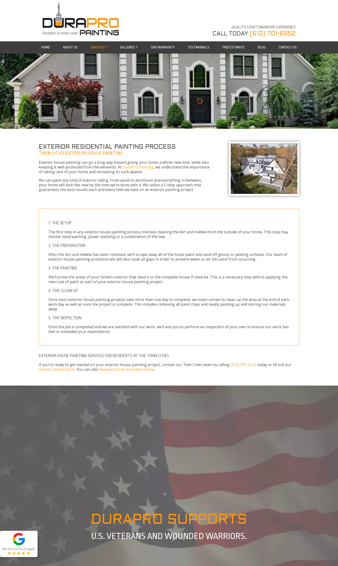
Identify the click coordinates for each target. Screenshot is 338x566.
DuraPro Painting (138, 167)
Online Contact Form (57, 369)
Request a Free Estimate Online (127, 369)
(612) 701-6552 (273, 34)
